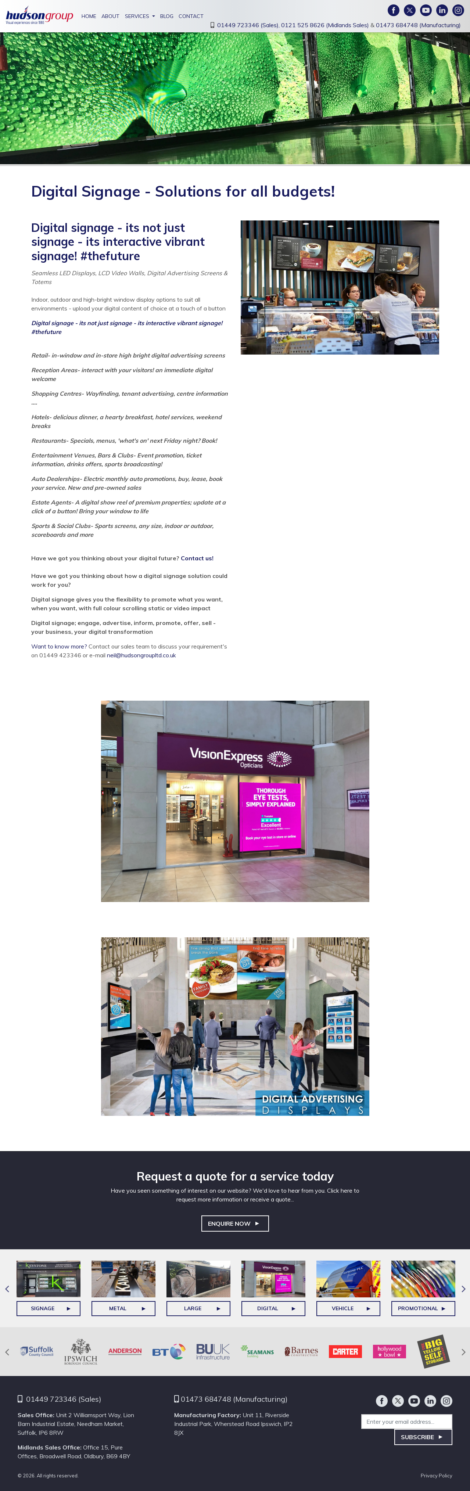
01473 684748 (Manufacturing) (418, 25)
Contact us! (197, 558)
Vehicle (343, 1308)
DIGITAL (267, 1308)
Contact (191, 16)
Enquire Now (229, 1223)
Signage (42, 1308)
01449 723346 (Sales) (63, 1399)
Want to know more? (59, 646)
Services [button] (137, 16)
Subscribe (417, 1437)
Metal (117, 1308)
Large (192, 1308)
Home (89, 16)
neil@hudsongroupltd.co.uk (141, 655)
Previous (6, 1288)
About (110, 16)
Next (463, 1288)
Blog (166, 16)
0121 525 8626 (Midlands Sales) (325, 25)
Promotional (418, 1308)
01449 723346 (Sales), (249, 25)
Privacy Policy (436, 1476)
